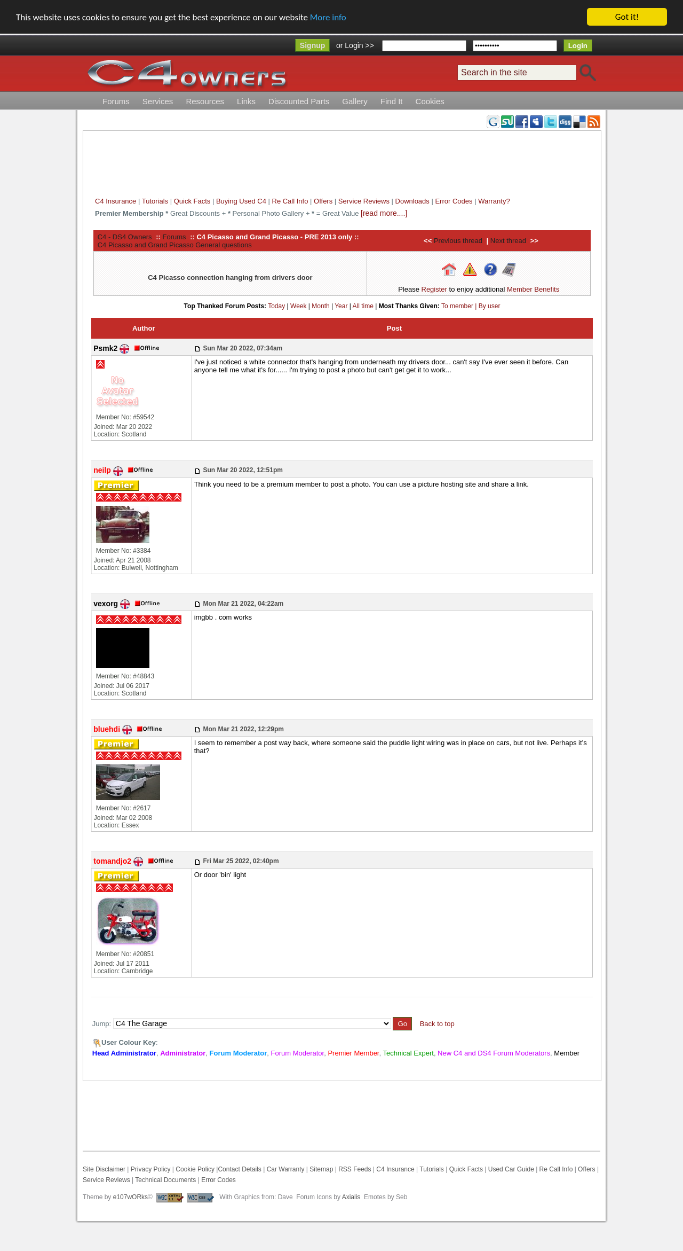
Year (341, 305)
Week (298, 305)
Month (320, 305)
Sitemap (320, 1169)
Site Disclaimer (104, 1169)
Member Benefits (533, 289)
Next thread (508, 241)
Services (157, 101)
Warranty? (494, 201)
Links (246, 101)
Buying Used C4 (241, 201)
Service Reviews (364, 201)
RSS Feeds (354, 1169)
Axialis (351, 1197)
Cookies (430, 101)
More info (328, 17)
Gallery (355, 101)
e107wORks (130, 1197)
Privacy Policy (151, 1169)
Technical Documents (165, 1180)
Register (434, 289)
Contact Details (239, 1169)
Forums (116, 101)
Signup (312, 45)
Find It (391, 101)
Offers (323, 201)
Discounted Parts (298, 101)
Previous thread (458, 241)
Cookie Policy (195, 1169)
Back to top (437, 1024)
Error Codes (453, 201)
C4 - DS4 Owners (125, 236)
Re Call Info (290, 201)
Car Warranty (286, 1169)
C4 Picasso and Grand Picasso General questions (175, 244)
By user (490, 305)
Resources (205, 101)
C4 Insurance (115, 201)
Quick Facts (193, 201)
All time (363, 305)
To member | (460, 305)
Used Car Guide (511, 1169)
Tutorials (155, 201)
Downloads (412, 201)
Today (276, 305)
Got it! (627, 16)
